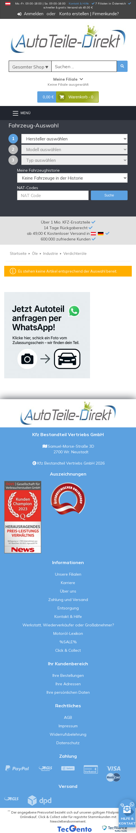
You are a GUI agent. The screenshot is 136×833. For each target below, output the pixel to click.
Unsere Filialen (68, 574)
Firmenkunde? (105, 13)
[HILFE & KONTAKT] (127, 812)
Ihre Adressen (68, 683)
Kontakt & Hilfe (79, 3)
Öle (35, 253)
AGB (68, 717)
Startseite (18, 253)
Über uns (68, 591)
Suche (109, 195)
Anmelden (33, 13)
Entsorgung (68, 608)
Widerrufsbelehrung (68, 734)
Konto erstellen (74, 13)
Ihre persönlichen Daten (68, 692)
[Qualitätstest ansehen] (22, 517)
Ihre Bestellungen (68, 675)
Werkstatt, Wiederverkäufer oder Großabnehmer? (68, 624)
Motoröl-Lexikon (68, 633)
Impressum (68, 725)
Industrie (50, 253)
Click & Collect (68, 650)
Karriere (68, 582)
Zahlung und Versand (68, 599)
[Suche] (84, 66)
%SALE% (68, 641)
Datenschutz (68, 742)
